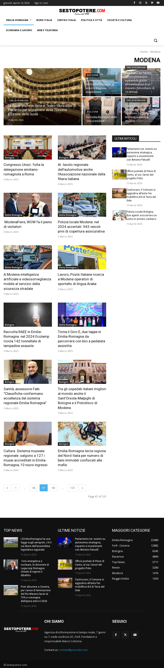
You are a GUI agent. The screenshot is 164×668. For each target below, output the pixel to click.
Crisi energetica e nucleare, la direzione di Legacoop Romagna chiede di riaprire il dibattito (35, 567)
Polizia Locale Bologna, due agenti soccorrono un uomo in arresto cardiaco (141, 215)
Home (144, 52)
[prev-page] (7, 487)
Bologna (92, 75)
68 (53, 487)
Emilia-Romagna (18, 100)
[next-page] (82, 487)
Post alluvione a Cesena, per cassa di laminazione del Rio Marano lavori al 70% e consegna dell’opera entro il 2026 (35, 593)
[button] (155, 40)
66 (33, 487)
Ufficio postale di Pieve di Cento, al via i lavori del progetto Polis (141, 175)
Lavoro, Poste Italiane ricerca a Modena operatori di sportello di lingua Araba (81, 279)
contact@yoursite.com (73, 649)
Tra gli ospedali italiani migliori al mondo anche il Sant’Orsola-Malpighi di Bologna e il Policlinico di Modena (82, 397)
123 (72, 487)
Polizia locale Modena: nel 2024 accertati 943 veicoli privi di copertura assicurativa (81, 226)
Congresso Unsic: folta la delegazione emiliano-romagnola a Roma (24, 169)
